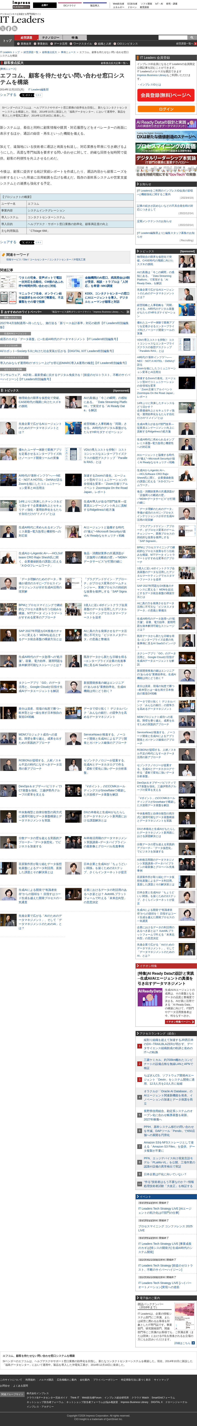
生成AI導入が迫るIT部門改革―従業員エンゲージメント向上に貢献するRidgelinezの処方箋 (105, 505)
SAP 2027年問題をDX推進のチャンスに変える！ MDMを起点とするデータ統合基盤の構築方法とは (40, 635)
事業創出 (42, 43)
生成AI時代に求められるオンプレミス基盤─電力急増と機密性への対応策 (40, 531)
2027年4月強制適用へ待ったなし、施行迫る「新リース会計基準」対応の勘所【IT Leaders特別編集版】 (64, 325)
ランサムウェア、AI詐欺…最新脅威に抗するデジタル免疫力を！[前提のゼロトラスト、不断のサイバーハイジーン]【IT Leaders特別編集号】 (65, 377)
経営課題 (26, 37)
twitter (3, 28)
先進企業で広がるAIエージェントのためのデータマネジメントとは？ (40, 428)
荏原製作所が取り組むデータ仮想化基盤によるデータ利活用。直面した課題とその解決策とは (40, 868)
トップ (7, 40)
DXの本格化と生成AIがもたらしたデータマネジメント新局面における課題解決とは (105, 816)
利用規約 (30, 1379)
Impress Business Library (152, 75)
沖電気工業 (79, 259)
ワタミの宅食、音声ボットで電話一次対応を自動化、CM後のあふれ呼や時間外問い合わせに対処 (41, 282)
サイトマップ (161, 1379)
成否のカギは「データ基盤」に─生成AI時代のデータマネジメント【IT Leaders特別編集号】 (59, 339)
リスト (38, 95)
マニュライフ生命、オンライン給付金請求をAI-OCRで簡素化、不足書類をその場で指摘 (41, 297)
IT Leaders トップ (10, 52)
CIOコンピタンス (127, 43)
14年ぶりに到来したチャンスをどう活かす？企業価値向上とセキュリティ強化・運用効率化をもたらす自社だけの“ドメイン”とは (156, 410)
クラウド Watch (140, 1397)
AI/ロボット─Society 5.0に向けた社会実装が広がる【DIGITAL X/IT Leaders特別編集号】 (57, 351)
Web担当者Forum (91, 1397)
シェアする (8, 94)
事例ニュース (68, 52)
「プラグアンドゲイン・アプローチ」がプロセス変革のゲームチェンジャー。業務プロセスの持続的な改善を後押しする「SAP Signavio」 (105, 587)
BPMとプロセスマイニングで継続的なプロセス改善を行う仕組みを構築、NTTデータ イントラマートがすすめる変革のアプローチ (156, 555)
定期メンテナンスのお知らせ (154, 221)
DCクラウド (70, 5)
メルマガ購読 (46, 1379)
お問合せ (5, 1385)
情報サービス (13, 259)
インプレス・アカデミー (40, 1406)
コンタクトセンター (60, 259)
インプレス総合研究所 (116, 1397)
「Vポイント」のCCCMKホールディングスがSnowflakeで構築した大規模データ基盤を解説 (105, 790)
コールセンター (38, 259)
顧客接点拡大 (49, 52)
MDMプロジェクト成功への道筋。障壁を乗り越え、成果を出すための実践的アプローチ (40, 738)
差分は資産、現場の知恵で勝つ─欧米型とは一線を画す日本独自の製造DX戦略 (40, 712)
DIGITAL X (157, 1402)
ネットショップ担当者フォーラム (45, 1402)
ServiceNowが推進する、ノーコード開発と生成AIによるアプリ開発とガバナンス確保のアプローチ (105, 738)
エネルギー (118, 7)
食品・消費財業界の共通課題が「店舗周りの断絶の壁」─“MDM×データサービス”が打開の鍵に (105, 557)
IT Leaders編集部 (38, 89)
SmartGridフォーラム (163, 1397)
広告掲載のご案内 (67, 1379)
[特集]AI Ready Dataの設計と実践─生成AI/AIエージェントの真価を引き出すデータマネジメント (166, 978)
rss (14, 28)
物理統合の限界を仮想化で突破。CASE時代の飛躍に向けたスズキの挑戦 (40, 402)
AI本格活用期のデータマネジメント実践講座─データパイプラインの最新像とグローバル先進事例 (105, 842)
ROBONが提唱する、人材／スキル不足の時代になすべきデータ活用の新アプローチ (40, 764)
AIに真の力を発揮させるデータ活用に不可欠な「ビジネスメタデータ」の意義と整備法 (105, 635)
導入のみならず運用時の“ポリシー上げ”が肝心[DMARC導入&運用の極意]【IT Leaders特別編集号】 (64, 363)
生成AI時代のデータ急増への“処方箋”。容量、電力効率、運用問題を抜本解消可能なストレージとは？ (41, 661)
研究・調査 (172, 4)
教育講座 (144, 7)
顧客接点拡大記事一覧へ (114, 63)
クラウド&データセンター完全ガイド (47, 1397)
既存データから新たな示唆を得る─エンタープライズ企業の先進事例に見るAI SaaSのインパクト (105, 661)
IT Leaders (22, 19)
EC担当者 (132, 4)
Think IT (74, 1397)
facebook (8, 28)
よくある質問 (20, 1385)
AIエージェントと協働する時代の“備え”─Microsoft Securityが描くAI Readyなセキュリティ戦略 (105, 531)
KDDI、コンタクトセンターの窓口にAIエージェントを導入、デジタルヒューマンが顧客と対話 (107, 297)
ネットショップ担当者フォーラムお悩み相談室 (92, 1402)
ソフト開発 (146, 4)
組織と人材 (104, 43)
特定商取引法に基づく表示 (136, 1379)
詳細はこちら (182, 1343)
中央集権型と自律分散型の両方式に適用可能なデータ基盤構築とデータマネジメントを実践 (40, 816)
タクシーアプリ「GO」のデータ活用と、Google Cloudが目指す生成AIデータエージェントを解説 (41, 687)
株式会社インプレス (38, 1393)
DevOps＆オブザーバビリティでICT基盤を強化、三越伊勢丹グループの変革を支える (40, 790)
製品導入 (94, 5)
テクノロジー (50, 37)
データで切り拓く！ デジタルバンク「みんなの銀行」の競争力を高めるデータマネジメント (106, 712)
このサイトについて (11, 1379)
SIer (25, 259)
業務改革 (26, 43)
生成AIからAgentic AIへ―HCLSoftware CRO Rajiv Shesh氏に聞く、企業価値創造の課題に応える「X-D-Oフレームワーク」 (155, 478)
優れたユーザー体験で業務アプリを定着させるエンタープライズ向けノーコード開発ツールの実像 (40, 454)
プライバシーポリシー (105, 1379)
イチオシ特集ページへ (179, 1022)
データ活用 (60, 43)
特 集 (75, 37)
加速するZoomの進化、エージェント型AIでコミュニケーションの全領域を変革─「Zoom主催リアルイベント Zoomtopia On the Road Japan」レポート (106, 484)
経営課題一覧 (31, 52)
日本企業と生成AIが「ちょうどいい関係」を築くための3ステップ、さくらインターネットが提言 (105, 868)
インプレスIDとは (150, 84)
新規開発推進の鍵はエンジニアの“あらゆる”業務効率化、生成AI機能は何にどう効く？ (105, 687)
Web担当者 (118, 4)
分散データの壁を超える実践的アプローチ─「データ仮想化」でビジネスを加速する (40, 842)
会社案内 (85, 1379)
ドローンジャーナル (176, 1402)
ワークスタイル (82, 43)
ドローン (132, 7)
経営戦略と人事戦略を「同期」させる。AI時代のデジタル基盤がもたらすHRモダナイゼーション (105, 428)
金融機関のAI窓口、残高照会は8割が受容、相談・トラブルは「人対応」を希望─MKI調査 (107, 282)
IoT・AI (159, 4)
